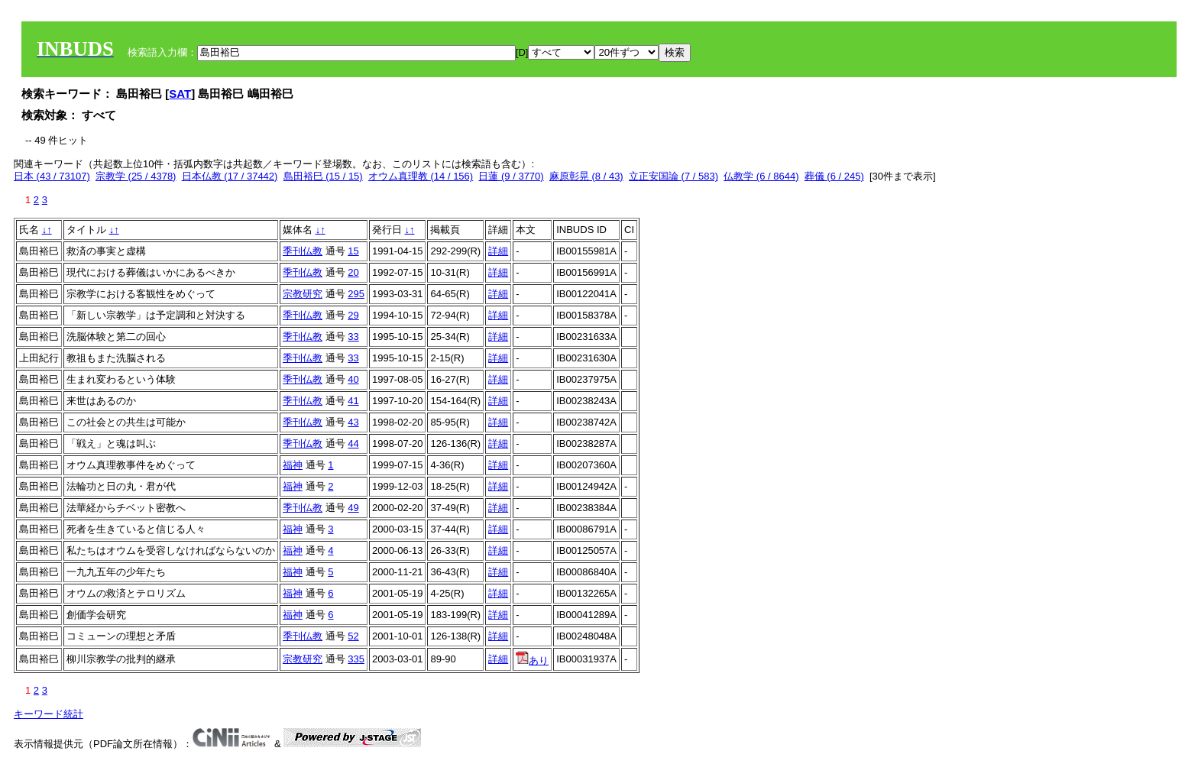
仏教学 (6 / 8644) (761, 176)
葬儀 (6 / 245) (834, 176)
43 (353, 422)
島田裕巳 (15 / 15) (323, 176)
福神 (293, 465)
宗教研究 (302, 293)
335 (356, 659)
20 (353, 272)
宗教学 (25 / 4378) (136, 176)
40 (353, 379)
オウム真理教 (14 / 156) (420, 176)
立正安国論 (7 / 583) (673, 176)
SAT (180, 93)
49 (353, 507)
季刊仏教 (302, 251)
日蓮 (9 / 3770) (510, 176)
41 (353, 400)
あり (532, 660)
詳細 (498, 251)
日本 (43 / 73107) (52, 176)
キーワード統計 (48, 714)
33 (353, 336)
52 (353, 636)
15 (353, 251)
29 (353, 315)
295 (356, 293)
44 (353, 443)
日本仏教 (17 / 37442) (230, 176)
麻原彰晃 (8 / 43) (586, 176)
